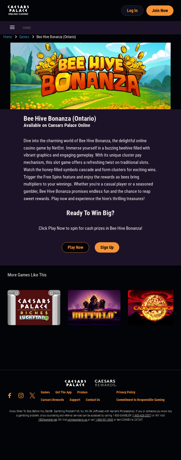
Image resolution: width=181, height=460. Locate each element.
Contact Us (93, 400)
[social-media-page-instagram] (22, 396)
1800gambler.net (47, 419)
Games (24, 37)
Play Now (75, 247)
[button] (12, 28)
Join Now (160, 10)
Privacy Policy (125, 392)
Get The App (63, 392)
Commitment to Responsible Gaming (140, 400)
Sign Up (107, 247)
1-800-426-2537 (142, 415)
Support (75, 400)
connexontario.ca (77, 419)
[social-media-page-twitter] (33, 396)
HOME (27, 28)
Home (8, 37)
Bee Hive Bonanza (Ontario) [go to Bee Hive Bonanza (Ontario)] (56, 37)
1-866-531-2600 (104, 419)
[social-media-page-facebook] (11, 396)
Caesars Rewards (52, 400)
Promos (82, 392)
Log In (132, 10)
